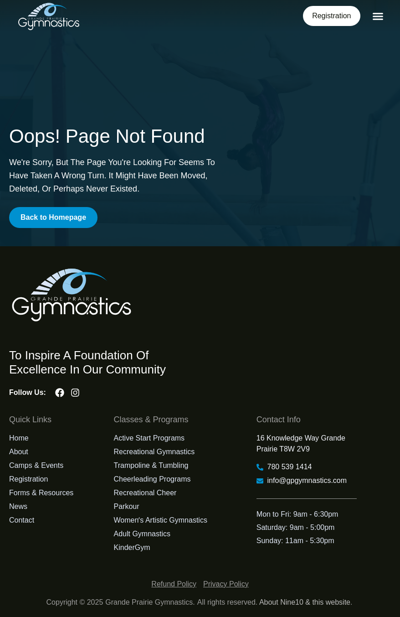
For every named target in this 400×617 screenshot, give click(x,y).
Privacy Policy (226, 584)
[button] (378, 16)
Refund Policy (173, 584)
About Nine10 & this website (304, 602)
